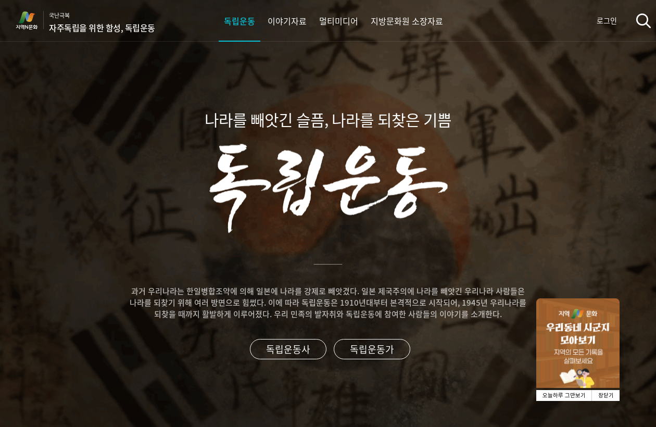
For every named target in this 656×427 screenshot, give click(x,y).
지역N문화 (32, 20)
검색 (643, 20)
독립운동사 (288, 349)
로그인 (607, 20)
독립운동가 (372, 349)
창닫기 (606, 395)
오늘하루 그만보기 (564, 395)
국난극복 (102, 22)
